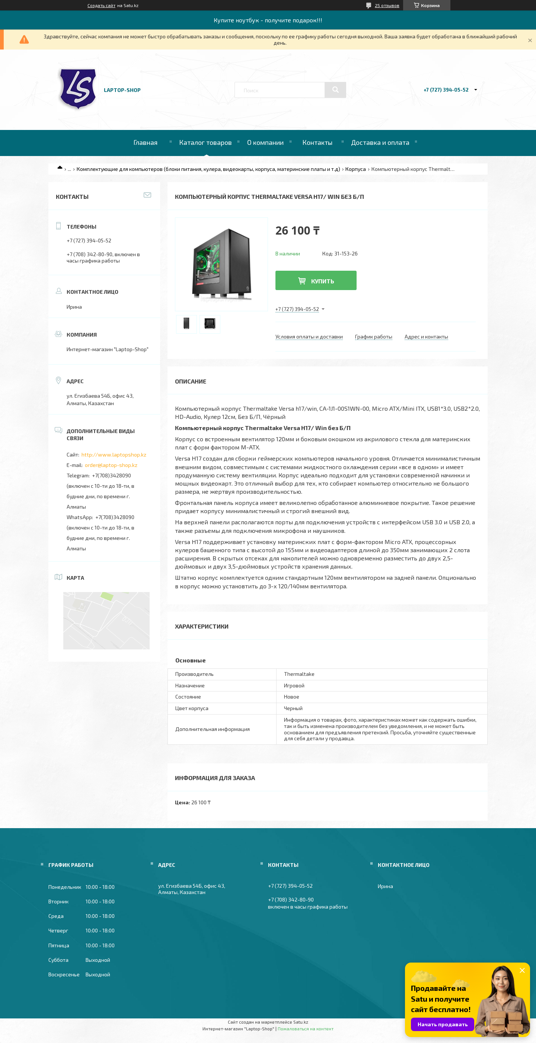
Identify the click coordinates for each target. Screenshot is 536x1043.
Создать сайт (101, 5)
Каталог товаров (205, 142)
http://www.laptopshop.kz (114, 454)
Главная (145, 142)
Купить (322, 280)
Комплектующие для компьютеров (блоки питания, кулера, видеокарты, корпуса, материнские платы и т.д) (208, 169)
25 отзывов (387, 5)
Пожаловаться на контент (306, 1028)
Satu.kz (300, 1021)
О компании (265, 142)
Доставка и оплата (380, 142)
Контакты (317, 142)
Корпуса (355, 169)
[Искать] (335, 90)
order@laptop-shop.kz (111, 465)
